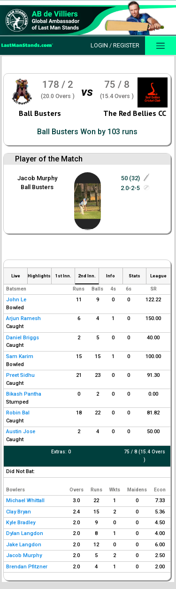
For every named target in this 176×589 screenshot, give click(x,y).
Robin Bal (18, 413)
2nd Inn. (87, 275)
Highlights (39, 275)
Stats (134, 275)
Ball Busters (40, 113)
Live (15, 275)
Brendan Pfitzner (26, 567)
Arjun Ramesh (23, 318)
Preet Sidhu (20, 375)
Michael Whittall (25, 500)
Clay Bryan (18, 512)
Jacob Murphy (37, 178)
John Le (16, 300)
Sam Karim (19, 356)
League (158, 275)
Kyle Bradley (20, 523)
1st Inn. (63, 275)
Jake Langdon (23, 545)
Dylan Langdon (24, 533)
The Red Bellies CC (134, 113)
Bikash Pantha (23, 394)
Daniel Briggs (22, 338)
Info (110, 275)
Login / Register (115, 45)
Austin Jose (20, 431)
